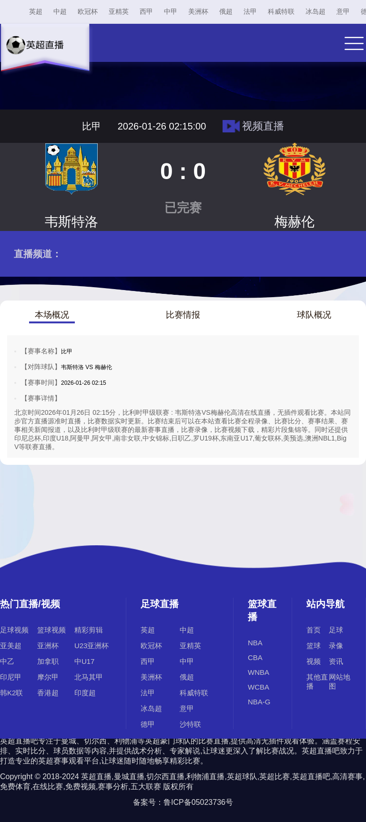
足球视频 (14, 630)
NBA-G (259, 702)
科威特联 (281, 11)
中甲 (170, 11)
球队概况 (314, 315)
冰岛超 (315, 11)
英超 (35, 11)
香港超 (48, 693)
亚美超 (10, 646)
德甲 (148, 724)
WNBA (258, 672)
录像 (336, 646)
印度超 (85, 693)
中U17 (84, 661)
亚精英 (119, 11)
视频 (313, 661)
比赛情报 (183, 315)
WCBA (258, 687)
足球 (336, 630)
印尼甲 (10, 677)
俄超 (226, 11)
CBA (255, 657)
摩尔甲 (48, 677)
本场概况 (52, 315)
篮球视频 (51, 630)
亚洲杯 (48, 646)
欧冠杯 (88, 11)
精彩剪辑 (88, 630)
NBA (255, 643)
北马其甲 (88, 677)
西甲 (146, 11)
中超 (60, 11)
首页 (313, 630)
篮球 (313, 646)
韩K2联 (11, 693)
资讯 (336, 661)
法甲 (250, 11)
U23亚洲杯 (91, 646)
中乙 (7, 661)
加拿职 (48, 661)
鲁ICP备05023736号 (198, 802)
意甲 (343, 11)
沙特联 (190, 724)
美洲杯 (198, 11)
